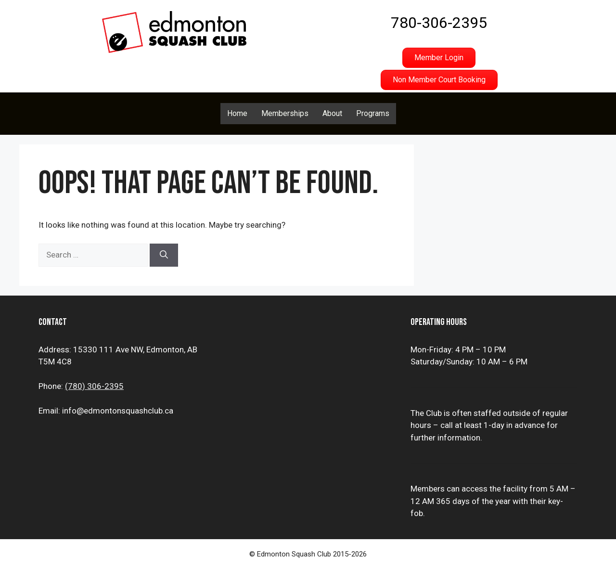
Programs (372, 113)
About (332, 113)
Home (237, 113)
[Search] (164, 255)
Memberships (284, 113)
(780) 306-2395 (94, 386)
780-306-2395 (439, 22)
